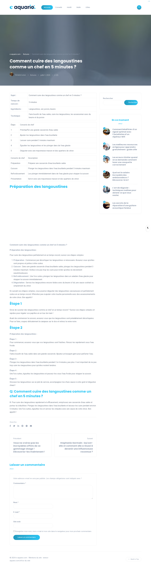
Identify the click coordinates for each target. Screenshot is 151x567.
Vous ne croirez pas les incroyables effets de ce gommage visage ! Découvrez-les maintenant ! (29, 447)
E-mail (16, 512)
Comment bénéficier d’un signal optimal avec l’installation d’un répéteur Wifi (124, 133)
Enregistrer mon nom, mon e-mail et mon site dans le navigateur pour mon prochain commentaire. (53, 531)
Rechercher (108, 98)
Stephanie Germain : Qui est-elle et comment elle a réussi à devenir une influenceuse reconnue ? (76, 447)
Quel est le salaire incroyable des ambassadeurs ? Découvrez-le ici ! (121, 176)
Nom (16, 502)
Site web (17, 522)
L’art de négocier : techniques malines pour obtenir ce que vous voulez (124, 191)
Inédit (69, 7)
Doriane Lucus (20, 75)
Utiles (88, 7)
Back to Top (133, 559)
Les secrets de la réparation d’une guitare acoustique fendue (124, 205)
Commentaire (19, 483)
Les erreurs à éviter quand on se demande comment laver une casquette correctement (124, 161)
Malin (79, 7)
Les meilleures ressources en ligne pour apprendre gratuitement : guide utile (124, 147)
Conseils (58, 7)
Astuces (47, 7)
